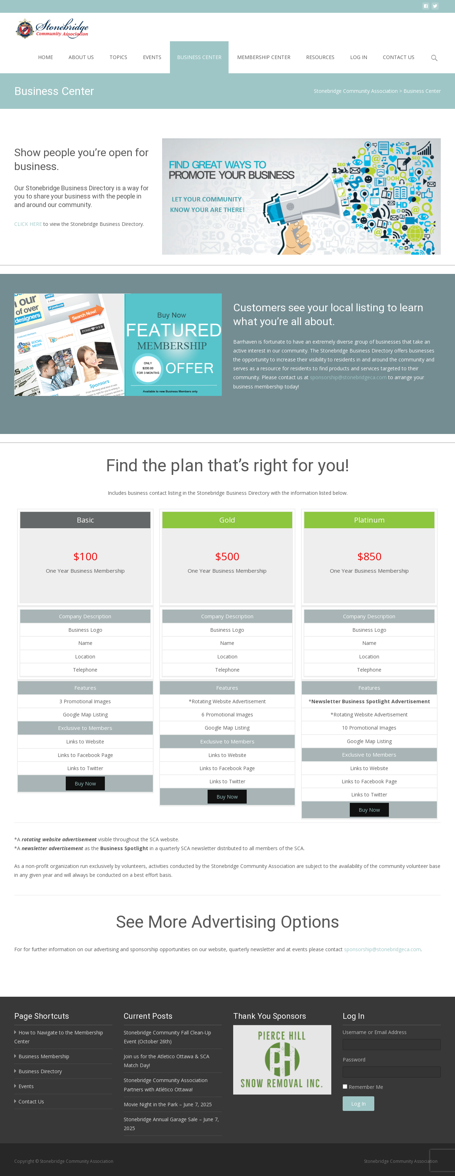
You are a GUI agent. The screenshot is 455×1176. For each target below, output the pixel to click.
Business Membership (43, 1056)
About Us (81, 57)
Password (354, 1059)
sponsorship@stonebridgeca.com (348, 377)
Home (45, 57)
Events (152, 57)
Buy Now (85, 783)
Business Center (199, 57)
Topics (118, 57)
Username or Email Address (375, 1032)
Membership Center (263, 57)
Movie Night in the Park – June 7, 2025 (168, 1104)
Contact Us (398, 57)
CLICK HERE (28, 224)
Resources (320, 57)
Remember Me (366, 1087)
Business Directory (40, 1071)
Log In (358, 57)
